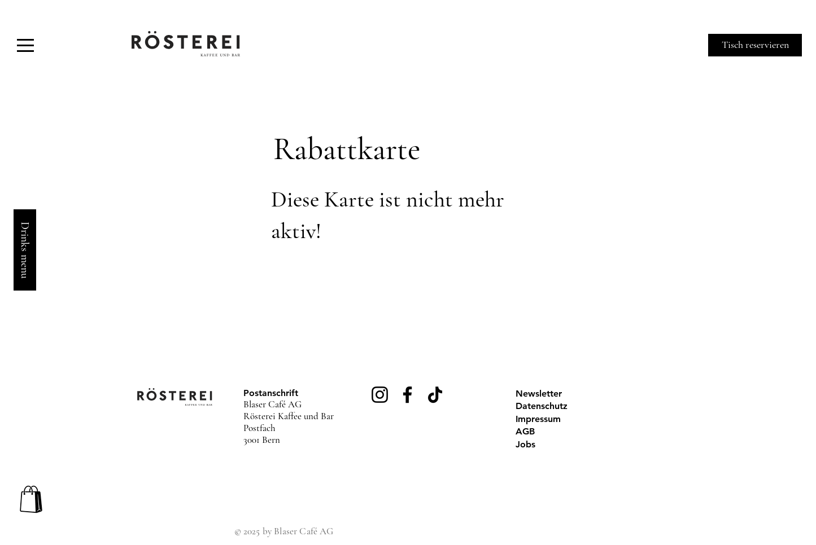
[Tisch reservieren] (755, 45)
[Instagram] (380, 395)
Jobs (525, 444)
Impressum (538, 419)
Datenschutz (542, 406)
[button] (25, 45)
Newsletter (539, 393)
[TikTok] (435, 395)
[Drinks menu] (25, 250)
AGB (525, 431)
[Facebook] (407, 395)
